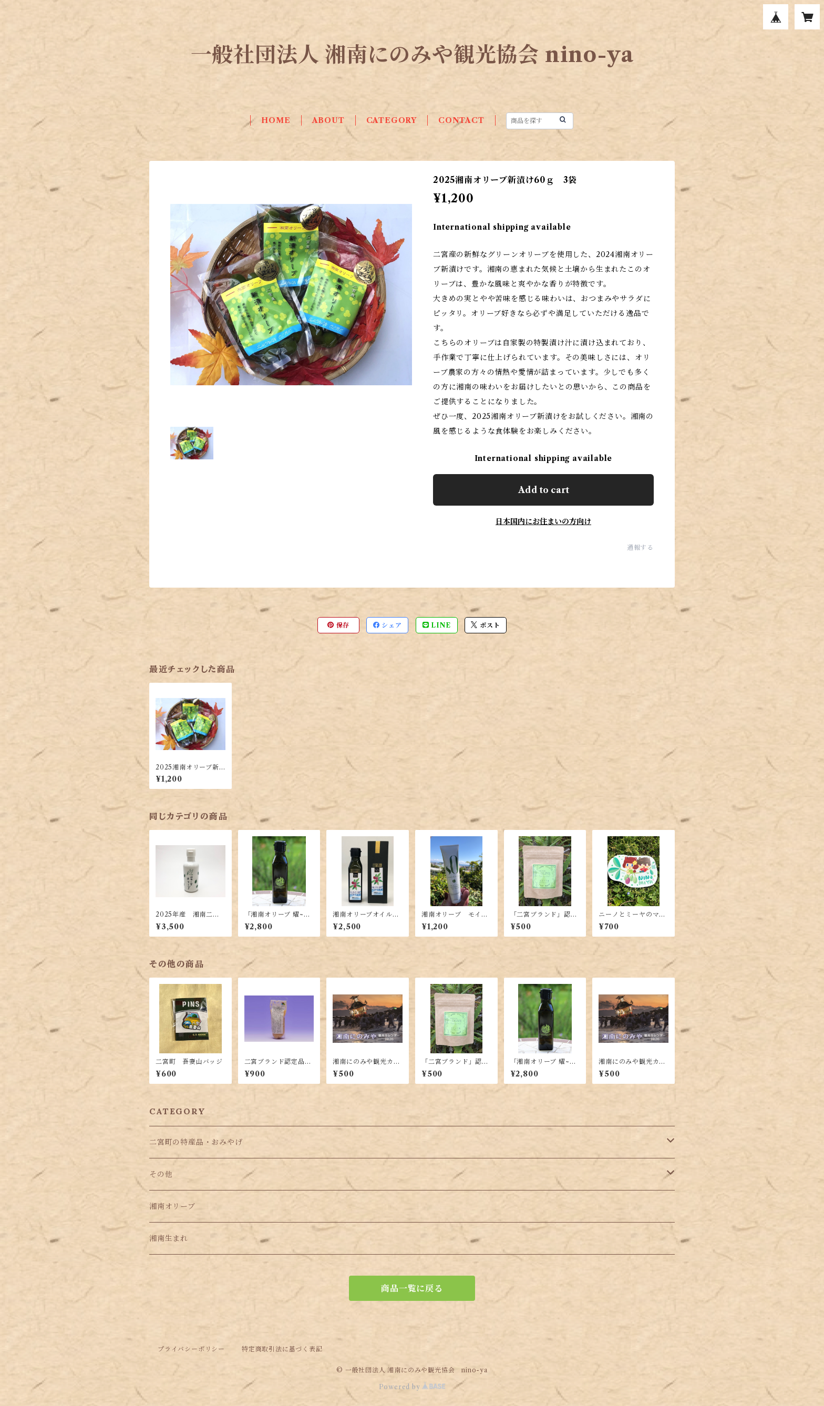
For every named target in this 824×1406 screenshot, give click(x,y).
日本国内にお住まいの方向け (543, 521)
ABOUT (328, 120)
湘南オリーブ (172, 1206)
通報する (640, 547)
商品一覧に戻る (412, 1288)
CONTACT (461, 120)
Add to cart (543, 490)
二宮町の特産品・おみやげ (196, 1142)
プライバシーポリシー (191, 1349)
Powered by (412, 1387)
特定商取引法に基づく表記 (282, 1349)
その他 (160, 1174)
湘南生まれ (168, 1238)
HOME (275, 120)
